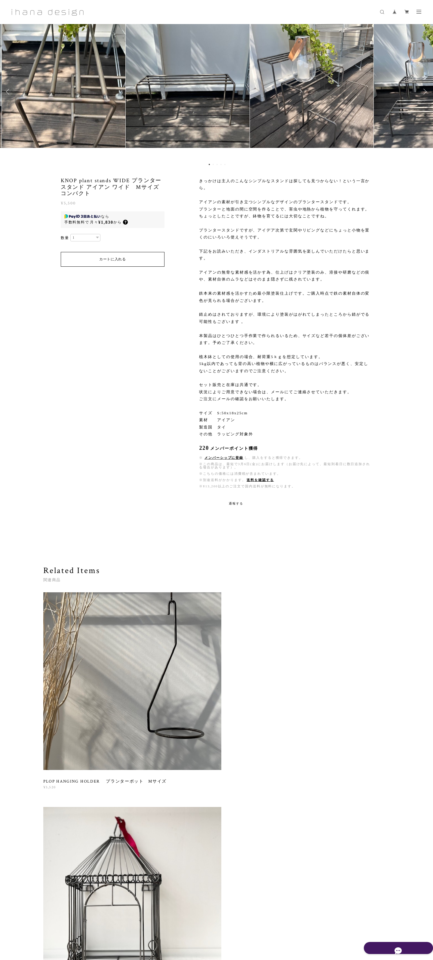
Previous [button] (9, 92)
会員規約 (197, 924)
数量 (65, 238)
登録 (337, 845)
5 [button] (225, 164)
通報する (236, 503)
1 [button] (209, 164)
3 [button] (217, 164)
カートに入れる (112, 259)
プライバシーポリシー (121, 924)
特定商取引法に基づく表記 (167, 924)
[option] (216, 91)
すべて (62, 764)
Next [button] (424, 92)
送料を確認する (260, 480)
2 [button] (213, 164)
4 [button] (221, 164)
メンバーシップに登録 (223, 457)
